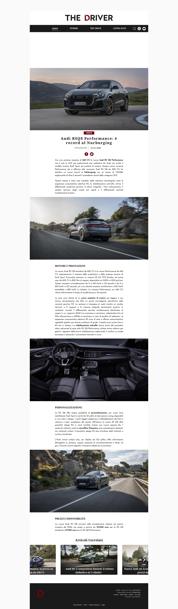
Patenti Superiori (94, 605)
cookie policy (123, 594)
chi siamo (137, 594)
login (103, 605)
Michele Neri (136, 592)
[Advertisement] (89, 50)
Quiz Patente (77, 605)
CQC (85, 605)
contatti (131, 594)
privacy (116, 594)
